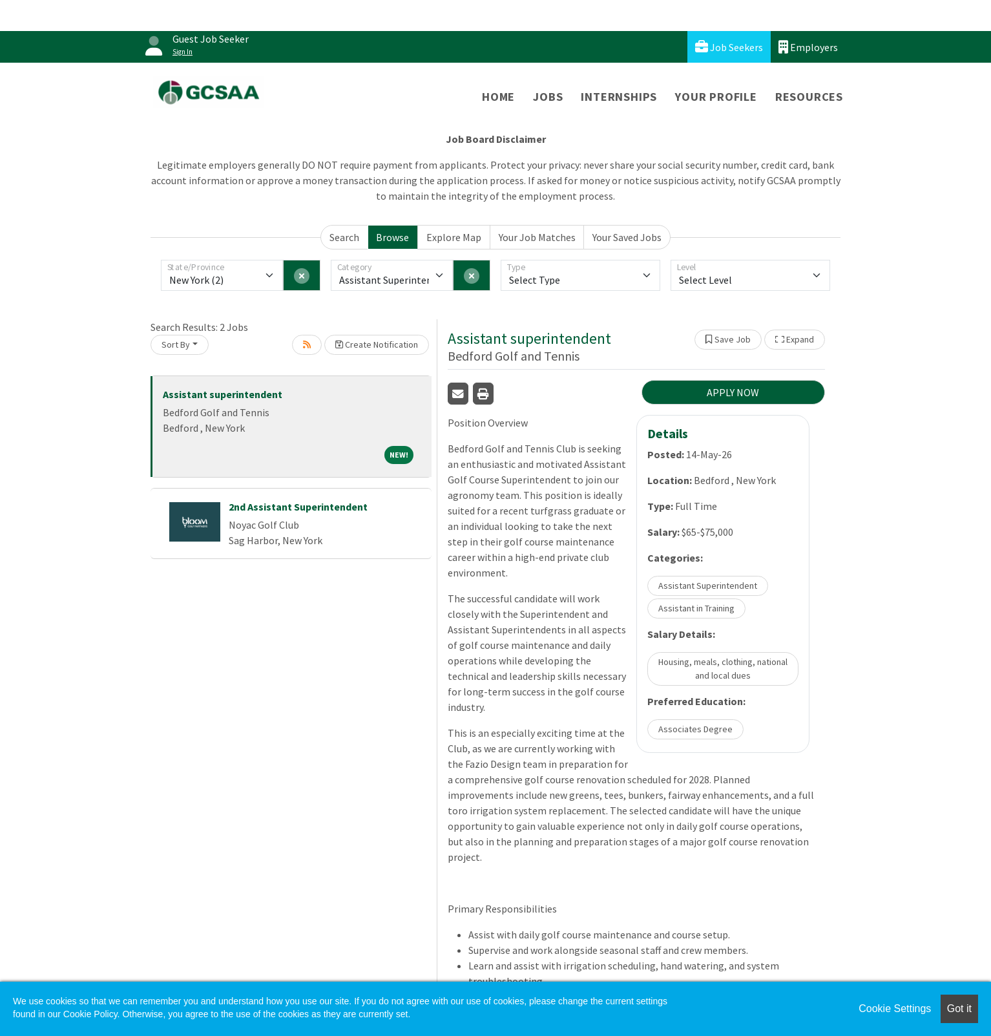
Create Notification (376, 344)
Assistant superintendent (222, 394)
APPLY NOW (733, 392)
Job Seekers (729, 47)
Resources (809, 96)
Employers (808, 47)
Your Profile (716, 96)
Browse (392, 237)
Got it (959, 1008)
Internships (619, 96)
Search (344, 237)
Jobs (548, 96)
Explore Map (453, 237)
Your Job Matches (537, 237)
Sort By (176, 344)
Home (498, 96)
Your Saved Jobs (627, 237)
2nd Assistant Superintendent (298, 506)
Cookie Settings (895, 1008)
